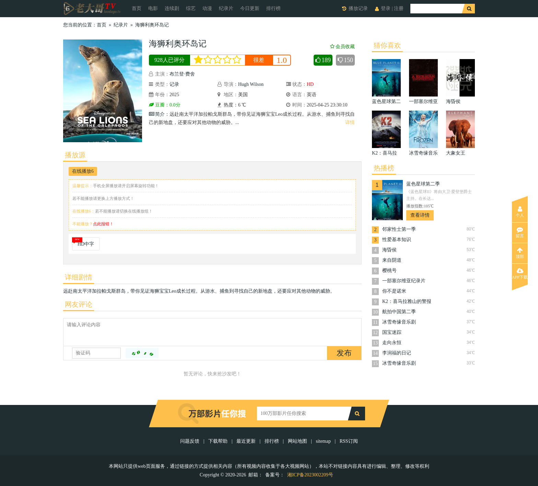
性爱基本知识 (396, 239)
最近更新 (246, 441)
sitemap (323, 441)
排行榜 (273, 8)
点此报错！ (103, 224)
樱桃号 (389, 270)
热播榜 (384, 168)
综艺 (191, 8)
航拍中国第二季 (399, 311)
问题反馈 (190, 441)
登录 (385, 8)
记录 (174, 84)
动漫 (207, 8)
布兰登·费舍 (182, 74)
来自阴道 (391, 260)
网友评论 (78, 304)
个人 (520, 212)
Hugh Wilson (251, 84)
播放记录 (358, 8)
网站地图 (297, 441)
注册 (399, 8)
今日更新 (249, 8)
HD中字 (86, 244)
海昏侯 (389, 249)
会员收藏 (342, 46)
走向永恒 (391, 342)
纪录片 (226, 8)
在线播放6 (83, 171)
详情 (350, 122)
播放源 (75, 155)
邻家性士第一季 (399, 229)
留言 (520, 232)
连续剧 (172, 8)
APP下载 (520, 274)
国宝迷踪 (391, 332)
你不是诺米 (394, 291)
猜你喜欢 (387, 45)
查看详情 (420, 215)
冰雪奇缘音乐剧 (399, 322)
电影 (153, 8)
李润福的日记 (396, 352)
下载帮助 (217, 441)
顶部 (520, 253)
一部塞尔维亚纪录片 (403, 280)
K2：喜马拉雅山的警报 (406, 301)
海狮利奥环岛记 (152, 24)
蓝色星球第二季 (423, 184)
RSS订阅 (349, 441)
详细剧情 (78, 277)
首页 (136, 8)
